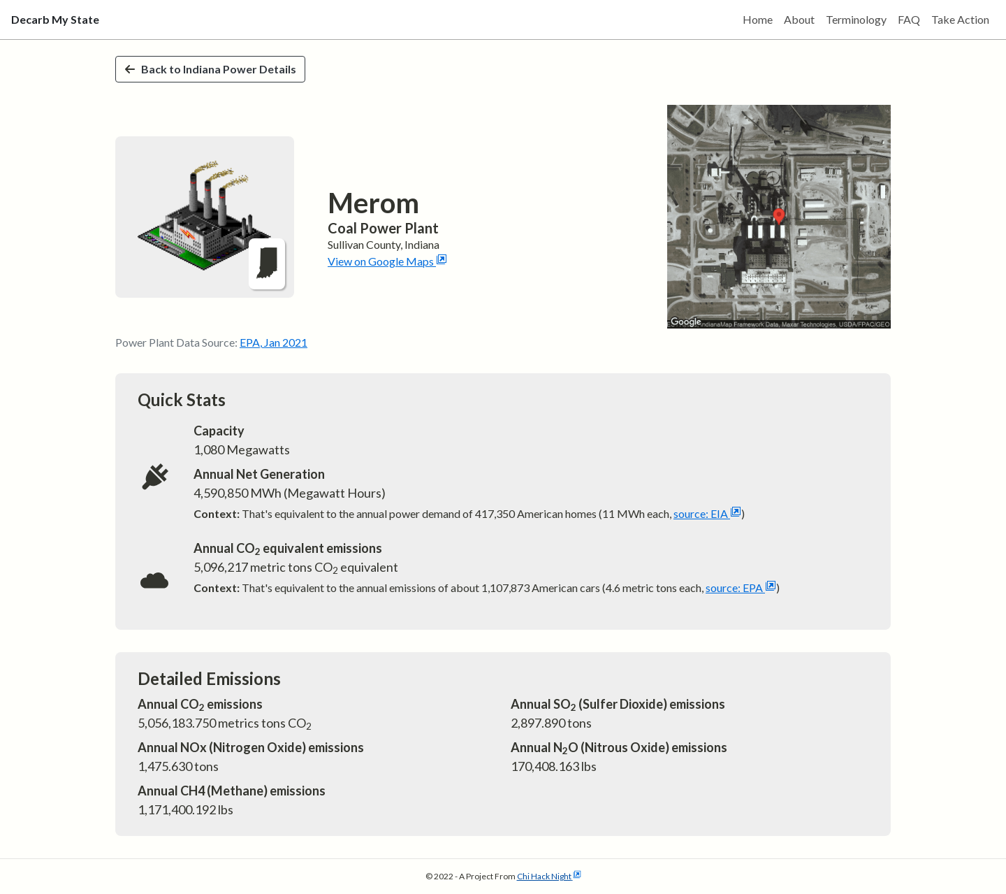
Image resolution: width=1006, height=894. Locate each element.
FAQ (909, 19)
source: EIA (707, 513)
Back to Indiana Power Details (210, 68)
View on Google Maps (387, 261)
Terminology (856, 19)
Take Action (960, 19)
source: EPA (741, 587)
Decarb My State (55, 19)
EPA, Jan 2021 (273, 342)
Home (758, 19)
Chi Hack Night (549, 876)
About (799, 19)
